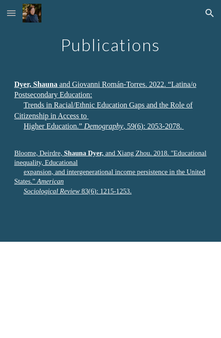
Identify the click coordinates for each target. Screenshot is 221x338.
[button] (11, 13)
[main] (110, 120)
